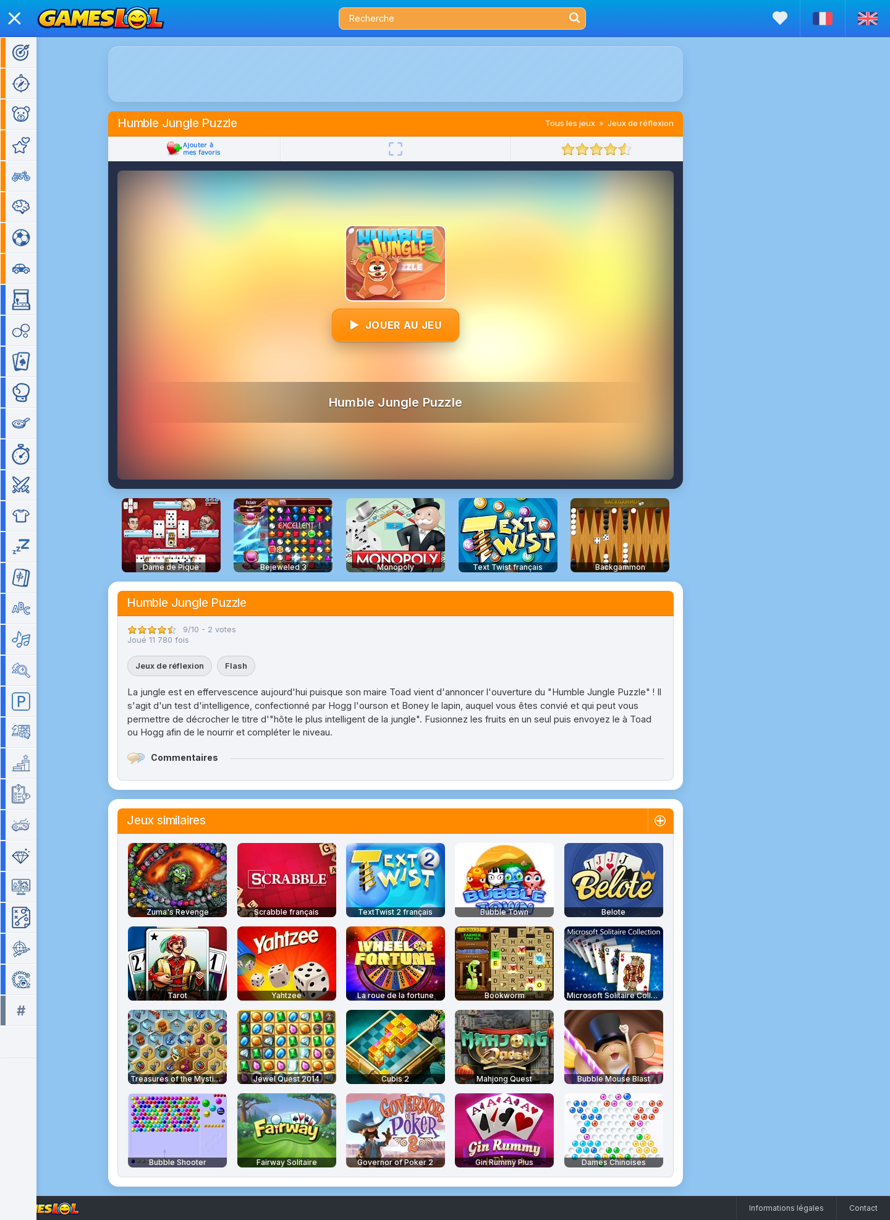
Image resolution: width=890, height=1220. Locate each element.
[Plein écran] (413, 149)
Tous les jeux (588, 123)
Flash (254, 666)
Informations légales (786, 1208)
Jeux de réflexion (658, 123)
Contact (863, 1208)
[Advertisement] (413, 74)
